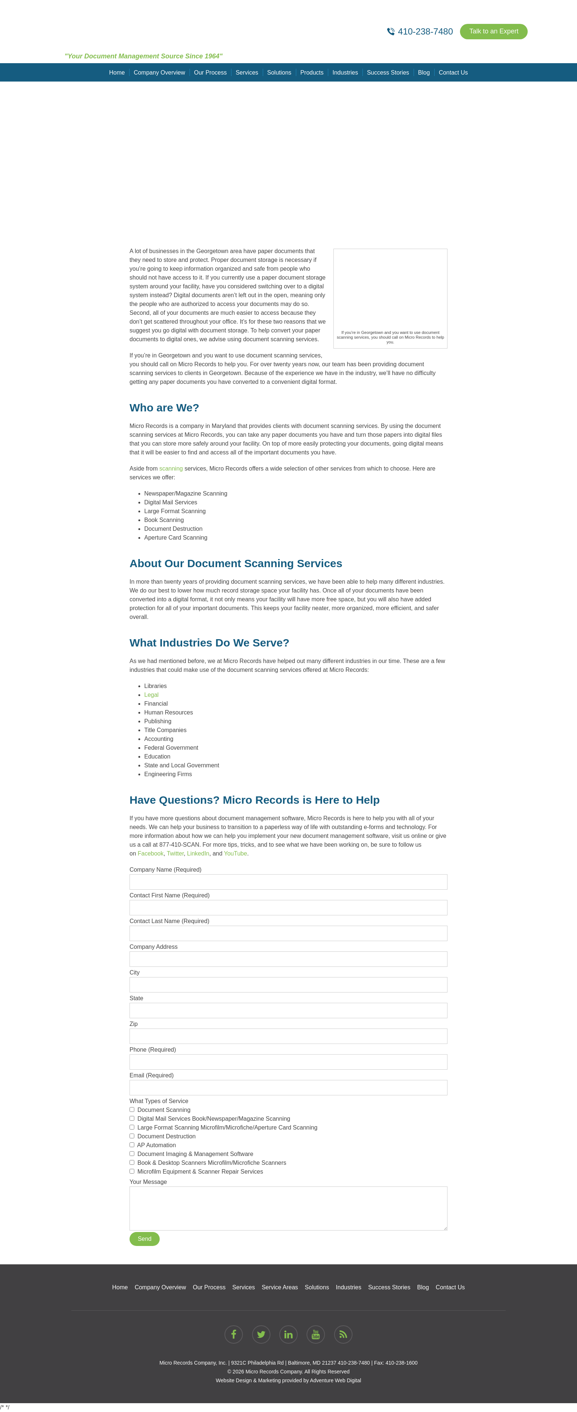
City (288, 978)
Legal (151, 695)
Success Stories (388, 72)
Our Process (210, 72)
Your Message (288, 1186)
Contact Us (452, 72)
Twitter (175, 853)
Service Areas (280, 1287)
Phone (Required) (288, 1056)
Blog (423, 72)
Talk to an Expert (493, 31)
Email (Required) (288, 1081)
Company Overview (159, 72)
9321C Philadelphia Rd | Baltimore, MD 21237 (283, 1363)
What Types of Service (288, 1137)
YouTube (235, 853)
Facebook (150, 853)
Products (311, 72)
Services (247, 72)
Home (117, 72)
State (288, 1004)
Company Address (288, 953)
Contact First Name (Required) (288, 901)
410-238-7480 (354, 1363)
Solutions (279, 72)
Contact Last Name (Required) (288, 927)
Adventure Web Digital (335, 1380)
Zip (288, 1030)
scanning (171, 468)
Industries (345, 72)
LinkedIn (198, 853)
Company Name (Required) (288, 876)
